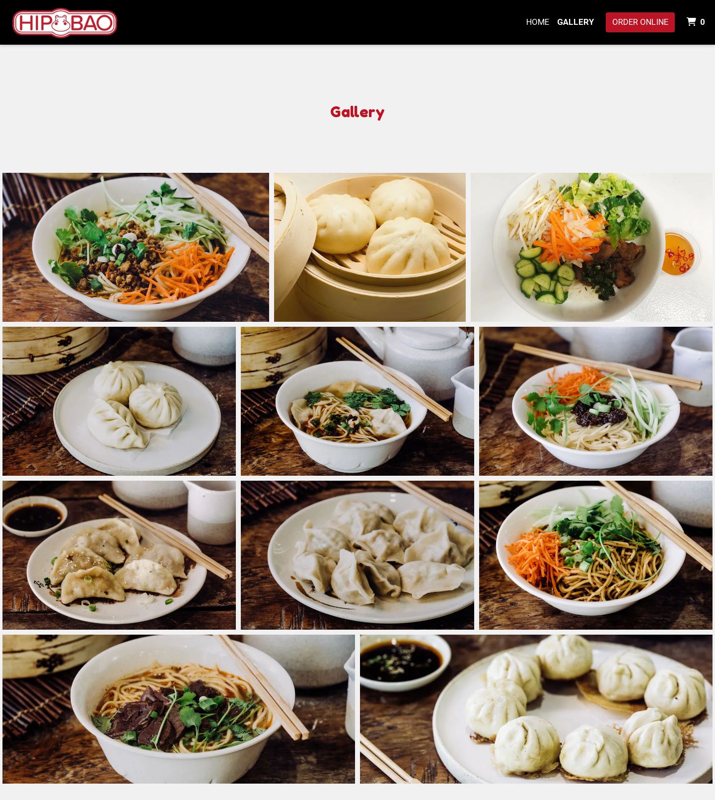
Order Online (640, 22)
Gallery (575, 22)
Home (537, 22)
